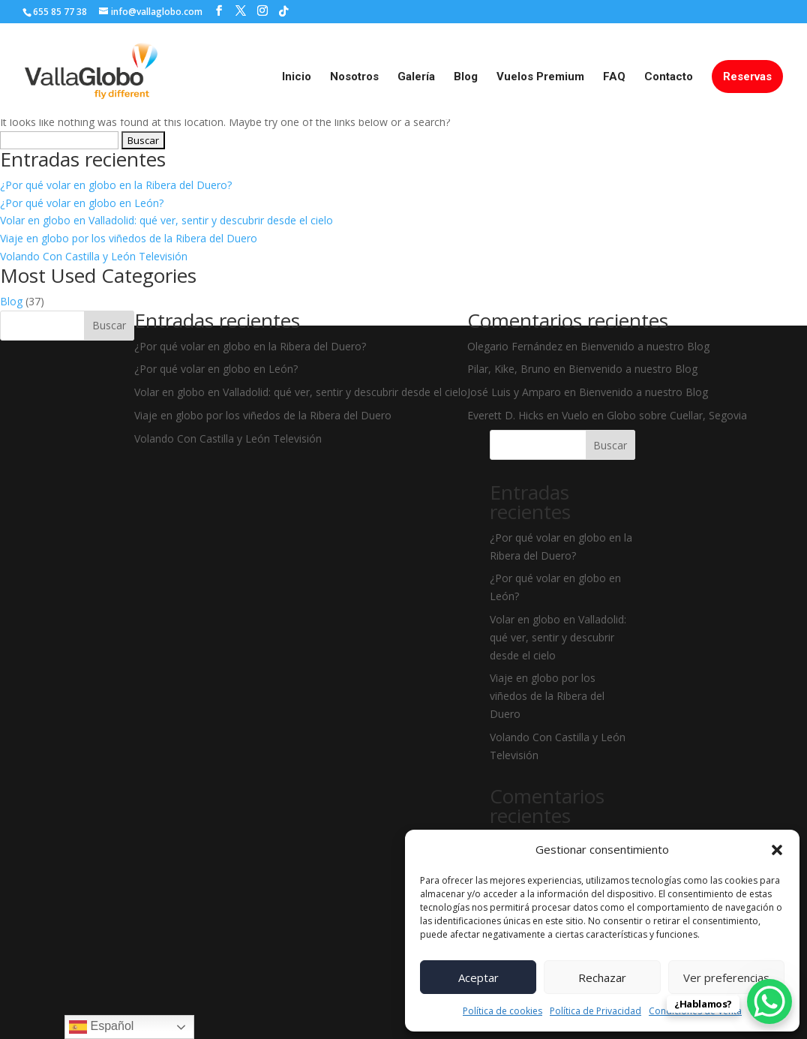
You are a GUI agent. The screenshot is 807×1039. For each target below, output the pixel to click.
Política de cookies (502, 1010)
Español (101, 1027)
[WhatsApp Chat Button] (769, 1001)
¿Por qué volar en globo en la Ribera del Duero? (116, 185)
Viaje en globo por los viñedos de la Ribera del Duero (128, 238)
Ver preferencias (726, 977)
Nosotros (354, 77)
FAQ (614, 77)
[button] (777, 849)
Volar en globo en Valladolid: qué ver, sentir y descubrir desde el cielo (166, 220)
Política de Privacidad (595, 1010)
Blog (466, 77)
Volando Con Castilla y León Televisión (94, 256)
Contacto (668, 77)
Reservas (747, 76)
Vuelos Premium (540, 77)
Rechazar (602, 977)
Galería (416, 77)
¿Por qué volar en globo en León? (82, 203)
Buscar (109, 325)
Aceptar (478, 977)
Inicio (296, 77)
